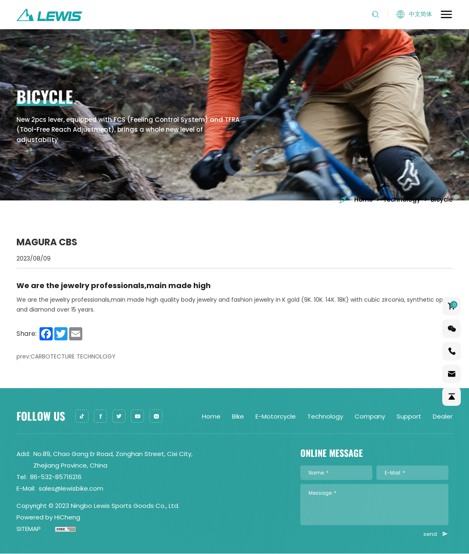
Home (355, 199)
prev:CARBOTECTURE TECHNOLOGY (66, 357)
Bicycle (442, 199)
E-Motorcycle (275, 416)
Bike (238, 416)
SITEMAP (28, 528)
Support (409, 416)
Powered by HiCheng (48, 517)
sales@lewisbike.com (71, 488)
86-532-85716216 (55, 477)
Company (370, 416)
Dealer (443, 416)
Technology (401, 199)
